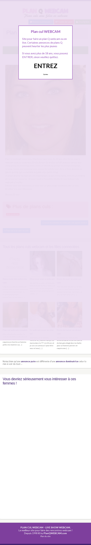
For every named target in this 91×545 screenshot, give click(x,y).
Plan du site (45, 536)
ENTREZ (45, 65)
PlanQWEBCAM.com (55, 533)
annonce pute (28, 361)
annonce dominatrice (67, 361)
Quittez (45, 74)
